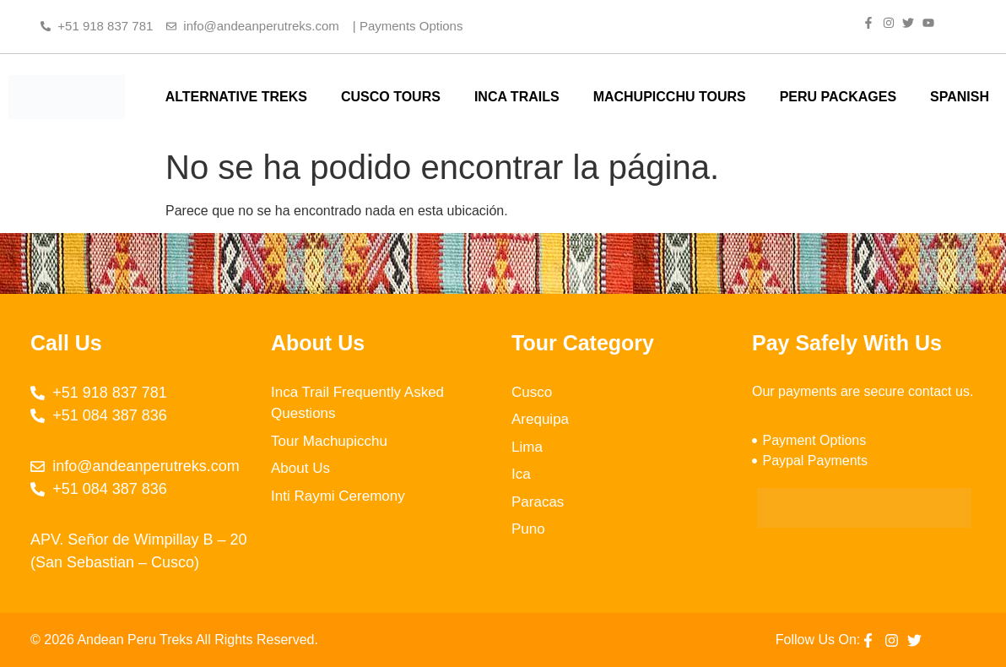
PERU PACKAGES (838, 96)
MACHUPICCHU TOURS (669, 96)
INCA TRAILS (517, 96)
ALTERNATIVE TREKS (236, 96)
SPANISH (959, 96)
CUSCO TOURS (391, 96)
